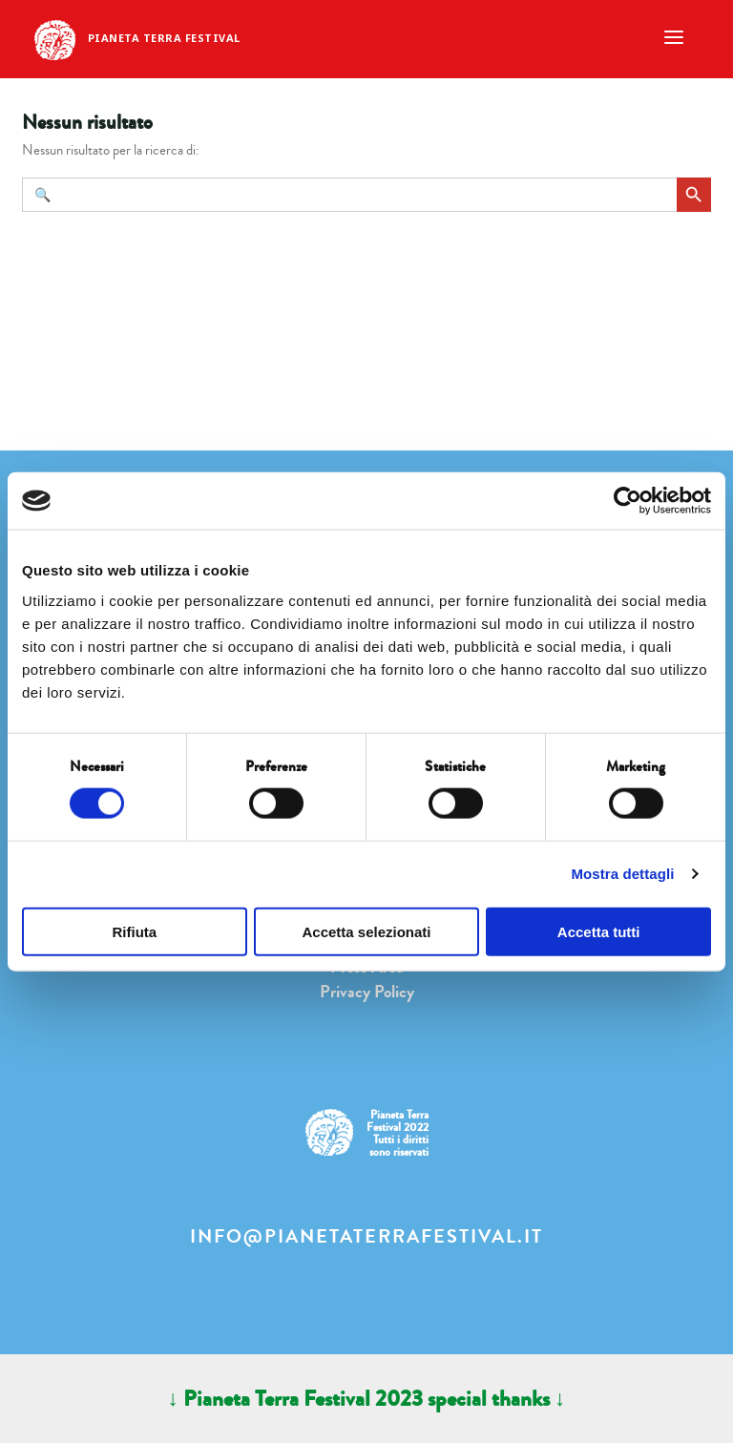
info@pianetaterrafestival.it (366, 1236)
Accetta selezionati (366, 931)
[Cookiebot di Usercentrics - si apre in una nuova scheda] (627, 501)
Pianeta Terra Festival (164, 38)
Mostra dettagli (622, 874)
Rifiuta (134, 931)
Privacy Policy (367, 991)
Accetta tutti (598, 931)
